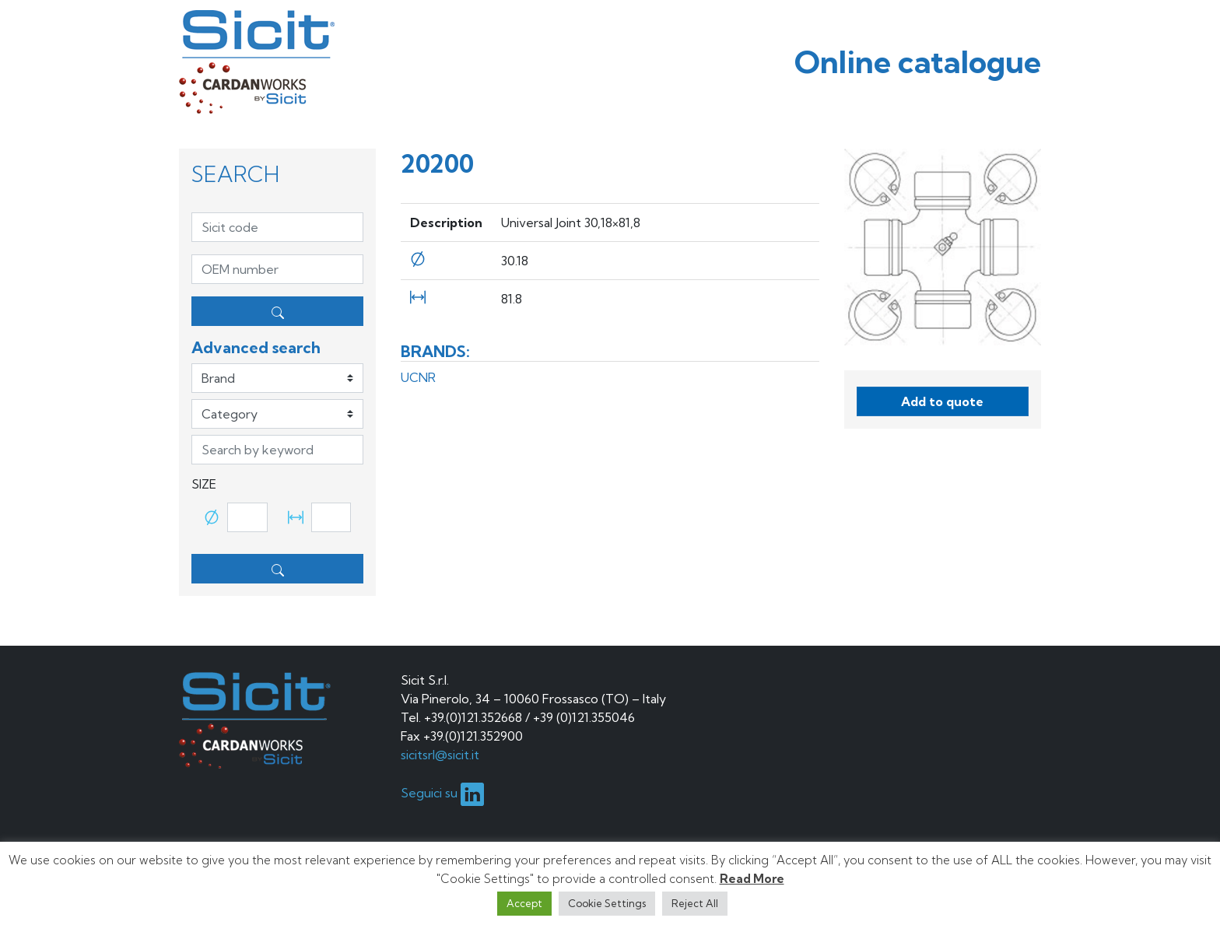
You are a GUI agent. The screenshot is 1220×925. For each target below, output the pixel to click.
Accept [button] (524, 903)
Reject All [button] (694, 903)
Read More (752, 878)
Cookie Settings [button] (607, 903)
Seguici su (442, 793)
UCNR (418, 377)
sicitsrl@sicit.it (440, 754)
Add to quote (942, 401)
